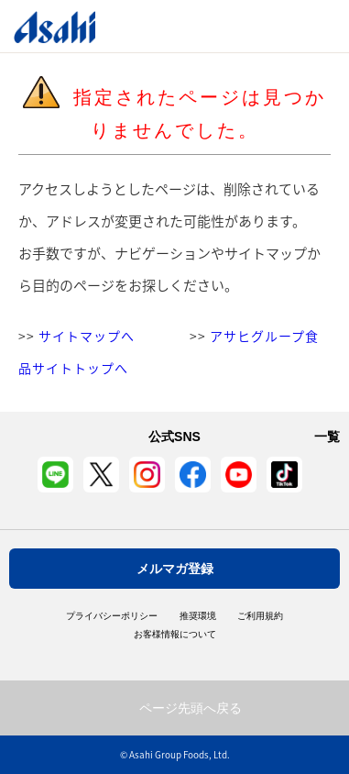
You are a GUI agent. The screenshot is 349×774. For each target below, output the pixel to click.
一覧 (327, 436)
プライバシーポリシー (112, 616)
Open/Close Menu (283, 26)
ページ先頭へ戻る (190, 708)
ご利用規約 (260, 616)
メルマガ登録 (174, 568)
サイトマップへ (86, 335)
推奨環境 (198, 616)
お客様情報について (175, 634)
